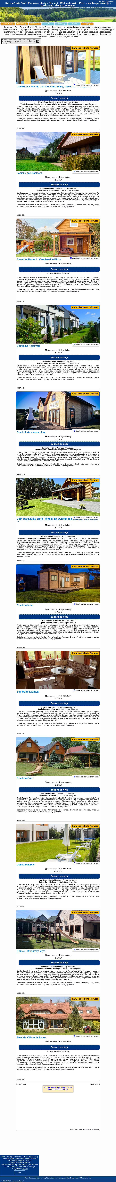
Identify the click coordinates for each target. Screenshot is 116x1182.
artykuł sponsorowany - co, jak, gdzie (89, 1129)
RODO (25, 1169)
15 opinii (69, 194)
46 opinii (86, 108)
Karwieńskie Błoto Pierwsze (85, 48)
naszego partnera (89, 124)
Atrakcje (74, 24)
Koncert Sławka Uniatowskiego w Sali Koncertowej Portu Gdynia (58, 1088)
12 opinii (68, 713)
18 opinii (71, 453)
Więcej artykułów (21, 1084)
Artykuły (87, 24)
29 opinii (66, 799)
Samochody (61, 24)
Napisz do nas (86, 1178)
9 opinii (89, 542)
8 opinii (66, 626)
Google (6, 1159)
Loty (47, 24)
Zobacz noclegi (59, 102)
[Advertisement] (58, 1155)
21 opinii (69, 367)
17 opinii (71, 972)
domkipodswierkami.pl (107, 1)
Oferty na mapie (22, 24)
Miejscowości (34, 24)
